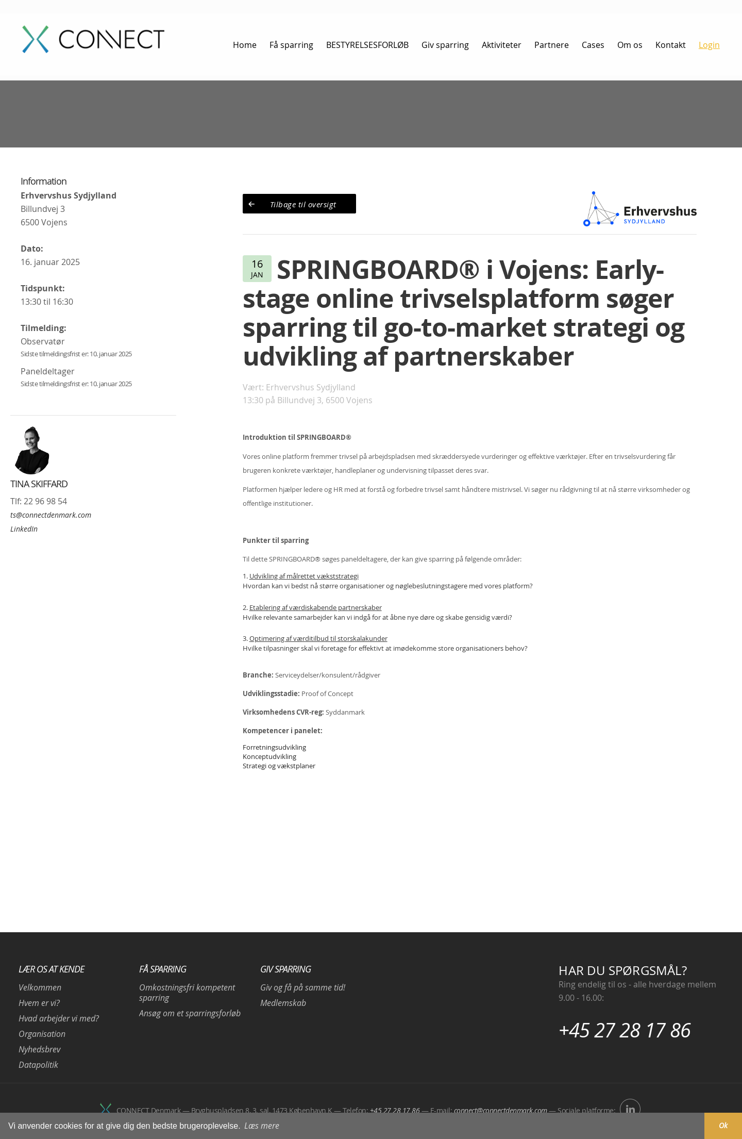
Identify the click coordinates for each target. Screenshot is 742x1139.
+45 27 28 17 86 (624, 1030)
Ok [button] (723, 1125)
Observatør (43, 341)
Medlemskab (283, 1003)
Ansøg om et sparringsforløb (190, 1013)
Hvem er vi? (39, 1003)
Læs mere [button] (261, 1125)
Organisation (42, 1033)
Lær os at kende (51, 969)
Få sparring (162, 969)
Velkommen (40, 987)
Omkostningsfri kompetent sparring (187, 992)
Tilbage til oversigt (303, 204)
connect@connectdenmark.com (500, 1110)
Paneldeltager (48, 371)
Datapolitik (38, 1064)
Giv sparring (285, 969)
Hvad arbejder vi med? (59, 1018)
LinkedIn (24, 529)
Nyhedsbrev (39, 1049)
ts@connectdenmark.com (50, 515)
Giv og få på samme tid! (302, 987)
